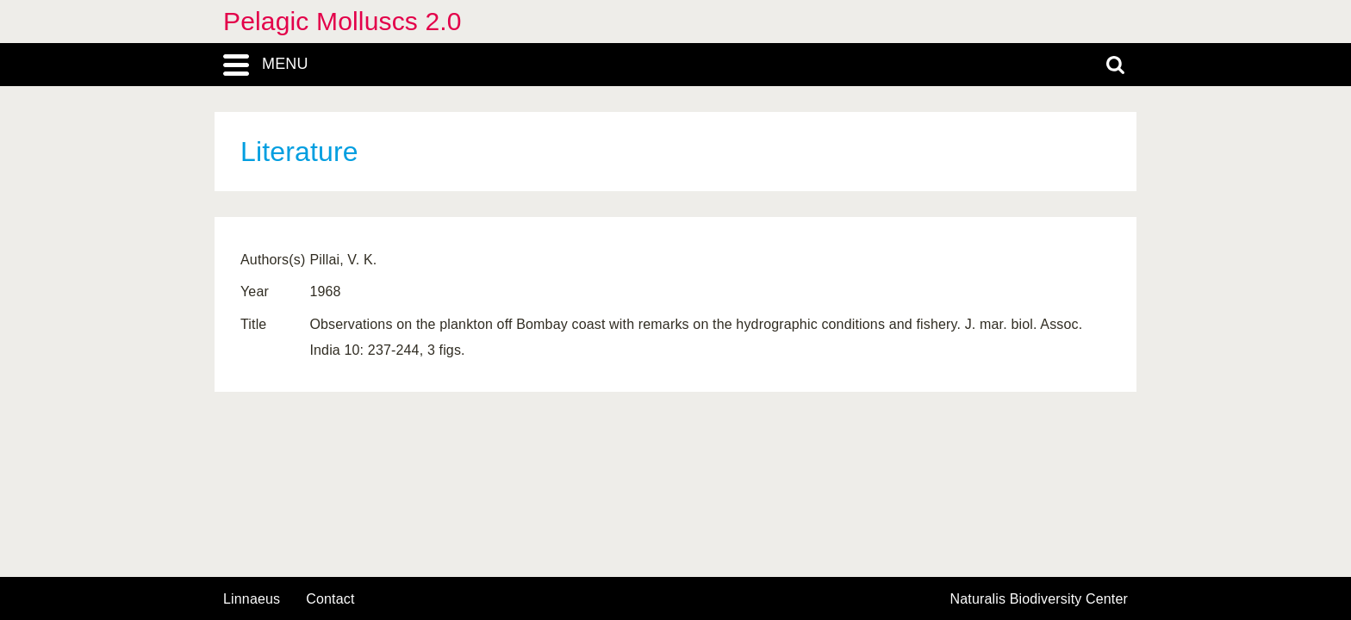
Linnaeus (251, 599)
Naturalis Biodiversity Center (1039, 599)
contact (330, 599)
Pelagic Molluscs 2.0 (342, 21)
